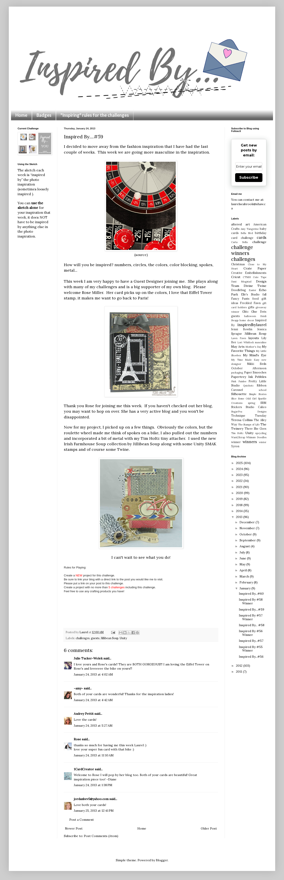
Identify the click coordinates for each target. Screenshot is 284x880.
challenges (83, 638)
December (248, 522)
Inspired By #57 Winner (250, 617)
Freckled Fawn (250, 303)
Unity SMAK (205, 443)
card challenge (242, 237)
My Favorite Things (248, 349)
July (243, 552)
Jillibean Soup (146, 443)
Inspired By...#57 (251, 641)
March (245, 576)
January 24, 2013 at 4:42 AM (93, 700)
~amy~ (78, 688)
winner (236, 442)
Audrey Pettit (84, 714)
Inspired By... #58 (251, 625)
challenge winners (242, 250)
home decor (247, 320)
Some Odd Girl (247, 398)
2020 (240, 493)
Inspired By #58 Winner (251, 601)
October (246, 534)
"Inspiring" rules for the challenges (95, 115)
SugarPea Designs (248, 411)
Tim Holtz (237, 433)
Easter (252, 290)
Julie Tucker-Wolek (88, 658)
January (245, 588)
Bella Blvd (247, 233)
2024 (240, 469)
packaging (237, 372)
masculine (260, 342)
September (248, 540)
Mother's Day (253, 346)
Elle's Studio (250, 294)
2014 (239, 511)
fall (264, 294)
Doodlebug (238, 290)
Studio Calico (256, 407)
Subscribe (248, 177)
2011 (239, 672)
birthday (260, 233)
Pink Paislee (238, 381)
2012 (239, 666)
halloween (250, 316)
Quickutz (248, 385)
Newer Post (74, 828)
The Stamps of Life (249, 424)
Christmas (238, 264)
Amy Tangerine (250, 228)
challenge (259, 242)
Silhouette (239, 394)
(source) (141, 255)
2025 (240, 463)
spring (251, 403)
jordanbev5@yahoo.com (91, 799)
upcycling (260, 433)
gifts (251, 307)
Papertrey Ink (242, 377)
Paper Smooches (255, 372)
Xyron (235, 446)
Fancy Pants (240, 298)
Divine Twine (255, 286)
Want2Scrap (238, 437)
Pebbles (260, 377)
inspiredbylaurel (252, 324)
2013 (239, 517)
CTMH (247, 277)
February (247, 582)
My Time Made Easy (245, 359)
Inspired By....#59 (251, 609)
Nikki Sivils (256, 364)
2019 (239, 499)
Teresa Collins (242, 420)
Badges (44, 115)
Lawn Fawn (238, 338)
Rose (77, 739)
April (244, 570)
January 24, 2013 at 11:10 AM (94, 755)
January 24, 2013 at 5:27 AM (93, 726)
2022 (239, 481)
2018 (239, 505)
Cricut (235, 277)
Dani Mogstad (241, 281)
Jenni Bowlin (241, 329)
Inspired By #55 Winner (251, 649)
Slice (233, 398)
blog (207, 405)
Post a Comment (81, 820)
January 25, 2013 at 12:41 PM (94, 811)
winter (262, 442)
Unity (123, 638)
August (245, 546)
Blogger (162, 860)
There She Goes (255, 428)
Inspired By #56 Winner (251, 633)
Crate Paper (255, 268)
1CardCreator (84, 769)
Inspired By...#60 (251, 594)
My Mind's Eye (254, 355)
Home (21, 115)
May (243, 564)
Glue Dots (258, 311)
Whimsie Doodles (256, 437)
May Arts (238, 347)
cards (261, 237)
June (243, 558)
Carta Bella (239, 242)
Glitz (245, 311)
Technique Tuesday (248, 415)
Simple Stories (257, 394)
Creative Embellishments (248, 273)
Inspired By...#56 (251, 657)
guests (95, 638)
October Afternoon (248, 368)
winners (250, 441)
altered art (240, 224)
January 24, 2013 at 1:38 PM (93, 785)
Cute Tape (259, 277)
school (262, 390)
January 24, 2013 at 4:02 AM (93, 674)
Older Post (209, 828)
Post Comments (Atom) (101, 836)
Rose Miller (92, 292)
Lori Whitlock (245, 342)
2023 (239, 475)
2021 (239, 487)
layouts (253, 338)
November (248, 528)
